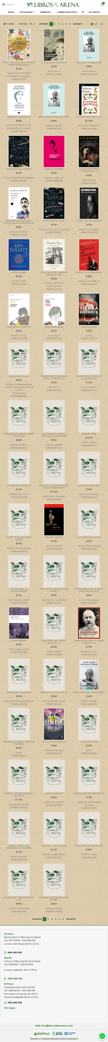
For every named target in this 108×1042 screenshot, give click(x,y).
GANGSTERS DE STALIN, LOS (89, 845)
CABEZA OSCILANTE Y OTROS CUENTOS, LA (89, 641)
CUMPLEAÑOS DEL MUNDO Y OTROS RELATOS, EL (89, 590)
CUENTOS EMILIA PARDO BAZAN (19, 538)
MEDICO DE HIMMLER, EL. (89, 272)
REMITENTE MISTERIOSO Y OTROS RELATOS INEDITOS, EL (19, 222)
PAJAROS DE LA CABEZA (19, 169)
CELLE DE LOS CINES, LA (54, 741)
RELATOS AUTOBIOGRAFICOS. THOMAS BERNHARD (54, 486)
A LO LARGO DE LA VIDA (89, 537)
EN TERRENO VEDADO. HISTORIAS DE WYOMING (54, 435)
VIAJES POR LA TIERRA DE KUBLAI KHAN (89, 377)
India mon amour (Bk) (89, 485)
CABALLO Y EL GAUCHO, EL (54, 692)
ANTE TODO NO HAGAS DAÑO (53, 117)
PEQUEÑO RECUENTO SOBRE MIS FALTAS (19, 435)
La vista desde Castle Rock (54, 62)
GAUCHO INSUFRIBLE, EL (89, 117)
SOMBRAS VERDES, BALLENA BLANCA (54, 898)
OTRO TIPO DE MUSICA (89, 221)
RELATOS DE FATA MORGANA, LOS (19, 898)
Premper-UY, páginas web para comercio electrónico (54, 1038)
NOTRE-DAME (19, 272)
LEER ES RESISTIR (54, 793)
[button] (82, 12)
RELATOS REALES (54, 537)
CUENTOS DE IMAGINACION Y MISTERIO (19, 794)
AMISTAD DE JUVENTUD (18, 327)
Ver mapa (9, 1008)
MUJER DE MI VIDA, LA (19, 485)
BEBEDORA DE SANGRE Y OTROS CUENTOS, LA (54, 377)
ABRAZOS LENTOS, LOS (19, 117)
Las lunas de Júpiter (54, 327)
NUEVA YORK (89, 434)
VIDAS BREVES (18, 640)
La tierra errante (89, 327)
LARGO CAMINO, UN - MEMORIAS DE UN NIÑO (19, 846)
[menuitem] (11, 12)
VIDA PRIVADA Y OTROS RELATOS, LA (54, 641)
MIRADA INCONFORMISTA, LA (89, 793)
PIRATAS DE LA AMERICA (19, 692)
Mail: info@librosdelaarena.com (54, 1025)
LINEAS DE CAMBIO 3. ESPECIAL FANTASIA (19, 742)
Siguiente (77, 24)
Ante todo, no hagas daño (89, 62)
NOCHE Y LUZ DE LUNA (54, 845)
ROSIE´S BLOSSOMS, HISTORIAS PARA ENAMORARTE (19, 63)
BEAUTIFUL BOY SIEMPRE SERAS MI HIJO (54, 273)
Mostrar (23, 24)
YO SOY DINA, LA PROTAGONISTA (18, 590)
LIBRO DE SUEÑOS (54, 169)
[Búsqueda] (4, 4)
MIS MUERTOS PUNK (54, 221)
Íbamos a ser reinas (19, 376)
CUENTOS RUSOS (89, 741)
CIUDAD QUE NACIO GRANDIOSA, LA (89, 170)
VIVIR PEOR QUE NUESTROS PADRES (54, 590)
